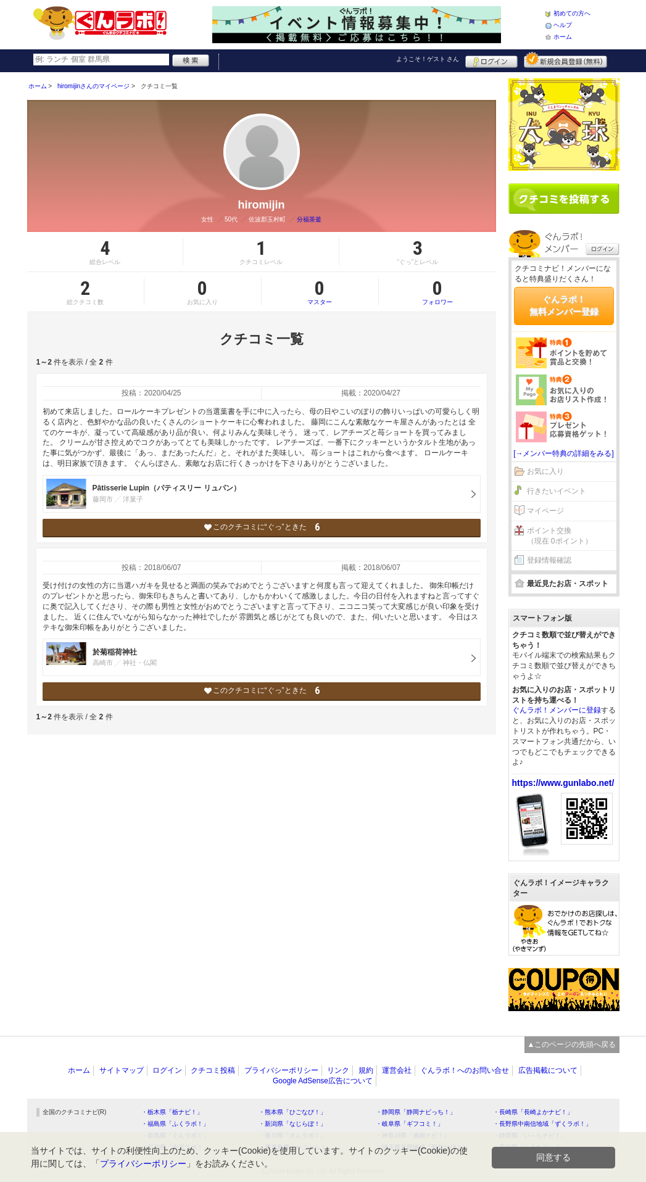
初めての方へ (571, 13)
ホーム (562, 36)
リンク (338, 1070)
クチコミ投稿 (213, 1070)
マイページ (545, 510)
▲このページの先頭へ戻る (572, 1044)
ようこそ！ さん (428, 59)
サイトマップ (121, 1070)
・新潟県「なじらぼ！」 (292, 1123)
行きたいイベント (556, 491)
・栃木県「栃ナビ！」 (172, 1112)
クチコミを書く (563, 198)
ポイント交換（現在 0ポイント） (559, 535)
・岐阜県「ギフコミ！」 (410, 1123)
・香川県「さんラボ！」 (292, 1135)
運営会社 (397, 1070)
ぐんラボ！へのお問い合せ (464, 1070)
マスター (320, 291)
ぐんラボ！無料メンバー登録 (563, 305)
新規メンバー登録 (565, 60)
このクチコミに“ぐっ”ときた (261, 527)
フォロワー (437, 291)
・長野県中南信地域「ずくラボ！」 (542, 1123)
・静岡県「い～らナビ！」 (530, 1135)
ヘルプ (562, 25)
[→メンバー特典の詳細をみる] (563, 453)
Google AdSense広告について (323, 1081)
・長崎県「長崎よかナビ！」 (533, 1112)
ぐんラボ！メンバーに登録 (556, 710)
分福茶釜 (309, 219)
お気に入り (545, 471)
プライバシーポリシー (281, 1070)
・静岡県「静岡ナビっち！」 (416, 1112)
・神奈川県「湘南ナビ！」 (413, 1135)
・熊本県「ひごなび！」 (292, 1112)
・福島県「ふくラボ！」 (175, 1123)
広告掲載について (548, 1070)
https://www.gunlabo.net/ (563, 783)
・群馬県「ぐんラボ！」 (175, 1135)
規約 (365, 1070)
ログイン (491, 60)
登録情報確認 (549, 560)
